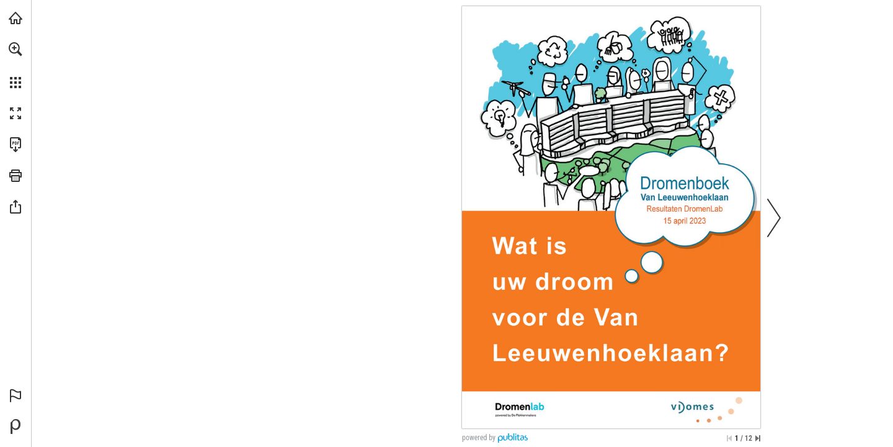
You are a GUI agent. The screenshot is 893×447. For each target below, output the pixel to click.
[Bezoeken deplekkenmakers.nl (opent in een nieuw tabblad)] (15, 18)
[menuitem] (15, 65)
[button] (15, 49)
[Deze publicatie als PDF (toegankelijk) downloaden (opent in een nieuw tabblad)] (15, 144)
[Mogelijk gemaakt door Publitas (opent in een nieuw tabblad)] (15, 426)
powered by (478, 437)
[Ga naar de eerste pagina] (729, 438)
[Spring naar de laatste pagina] (757, 438)
